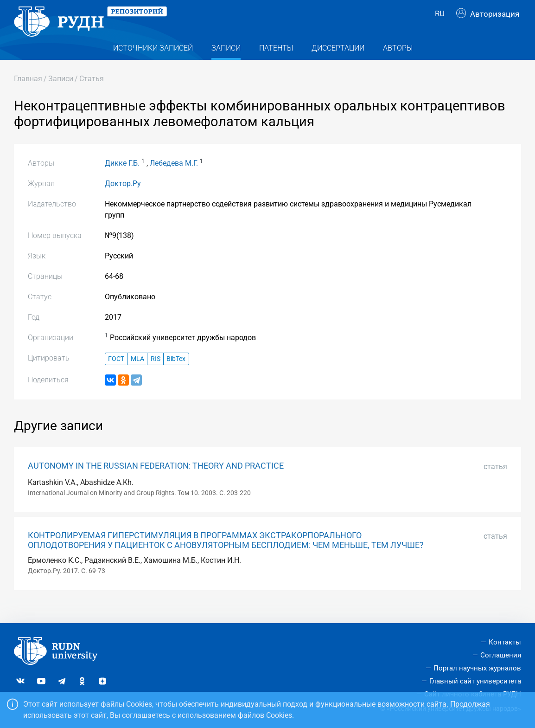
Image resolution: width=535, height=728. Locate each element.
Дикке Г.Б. (122, 177)
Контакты (505, 642)
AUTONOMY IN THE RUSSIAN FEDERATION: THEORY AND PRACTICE (156, 480)
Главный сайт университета (475, 681)
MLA (137, 373)
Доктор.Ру (123, 197)
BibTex (175, 373)
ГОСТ (116, 373)
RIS (155, 373)
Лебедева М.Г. (174, 177)
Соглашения (500, 655)
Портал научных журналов (477, 668)
